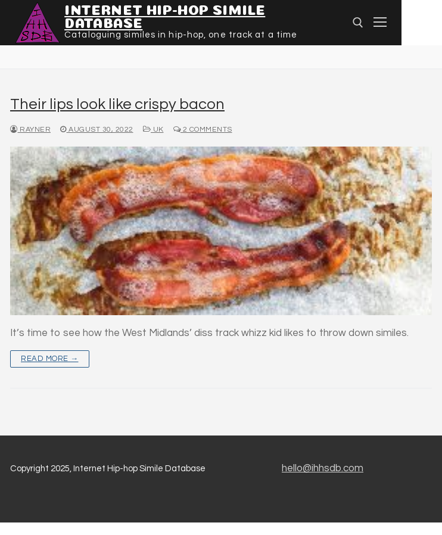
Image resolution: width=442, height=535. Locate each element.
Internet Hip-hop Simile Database (164, 14)
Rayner (30, 129)
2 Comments (202, 129)
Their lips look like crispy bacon (117, 104)
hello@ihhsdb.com (322, 468)
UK (153, 129)
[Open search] (358, 22)
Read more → (50, 358)
